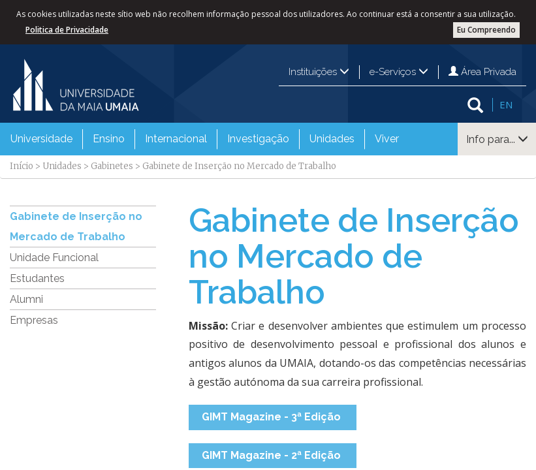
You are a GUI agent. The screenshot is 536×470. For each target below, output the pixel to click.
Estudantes (37, 278)
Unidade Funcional (54, 257)
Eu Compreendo (486, 29)
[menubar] (205, 139)
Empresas (34, 320)
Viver (387, 139)
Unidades (332, 139)
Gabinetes (112, 166)
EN (505, 104)
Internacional (176, 139)
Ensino (109, 139)
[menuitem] (41, 139)
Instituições (319, 72)
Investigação (258, 139)
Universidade (41, 139)
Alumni (26, 299)
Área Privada (482, 72)
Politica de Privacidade (66, 29)
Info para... (497, 139)
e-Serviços (399, 72)
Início (21, 166)
